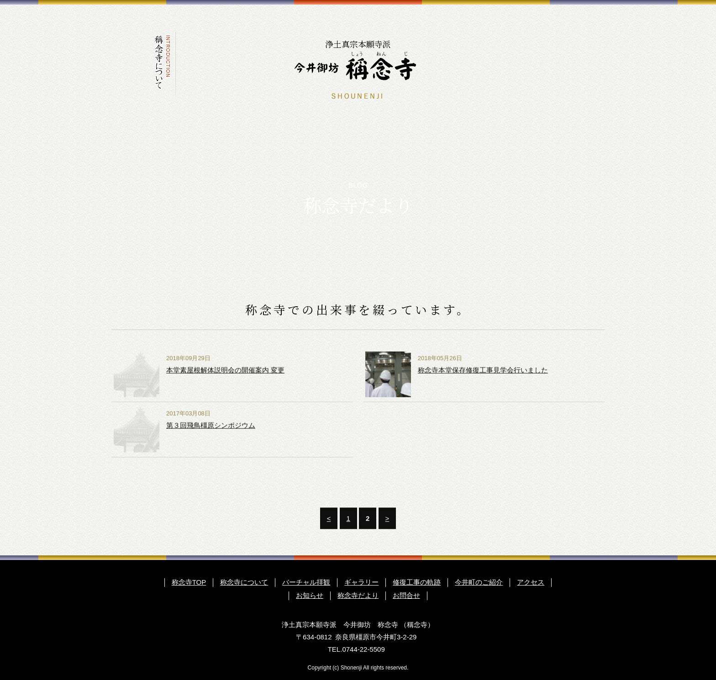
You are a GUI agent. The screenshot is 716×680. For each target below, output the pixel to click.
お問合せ (406, 595)
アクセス (489, 66)
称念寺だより (555, 66)
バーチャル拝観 (193, 66)
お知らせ (522, 66)
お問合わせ (588, 66)
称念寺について (160, 66)
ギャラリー (226, 66)
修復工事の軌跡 (259, 66)
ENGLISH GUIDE (554, 9)
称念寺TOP (189, 582)
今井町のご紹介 (456, 66)
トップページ (127, 66)
